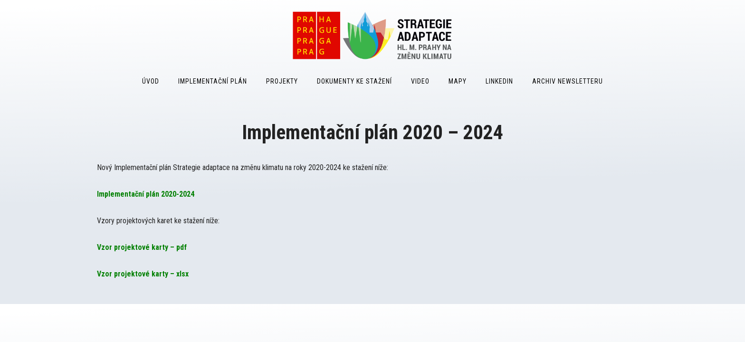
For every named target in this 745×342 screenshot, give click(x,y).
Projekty (282, 81)
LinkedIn (499, 81)
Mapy (458, 81)
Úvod (150, 81)
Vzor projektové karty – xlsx (143, 273)
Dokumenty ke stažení (354, 81)
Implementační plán (212, 81)
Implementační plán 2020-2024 (145, 194)
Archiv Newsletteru (567, 81)
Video (420, 81)
